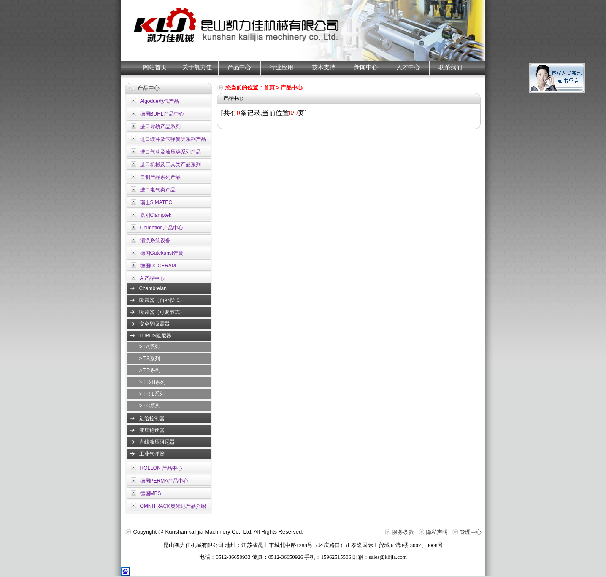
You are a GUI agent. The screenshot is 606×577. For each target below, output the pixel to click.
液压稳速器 (152, 430)
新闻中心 (366, 67)
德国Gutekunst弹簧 (162, 253)
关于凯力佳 (197, 67)
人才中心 (408, 67)
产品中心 (239, 67)
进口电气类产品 (158, 190)
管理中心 (471, 532)
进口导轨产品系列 (160, 126)
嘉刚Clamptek (156, 215)
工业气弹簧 (152, 454)
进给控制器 (152, 418)
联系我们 (450, 67)
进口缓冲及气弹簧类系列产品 (173, 139)
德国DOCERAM (158, 266)
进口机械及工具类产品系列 (170, 164)
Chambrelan (153, 288)
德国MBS (150, 493)
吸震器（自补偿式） (162, 300)
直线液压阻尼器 (157, 442)
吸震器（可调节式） (162, 312)
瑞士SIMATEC (156, 202)
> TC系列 (149, 406)
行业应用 (281, 67)
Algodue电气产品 (159, 101)
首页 (269, 87)
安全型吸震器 (154, 324)
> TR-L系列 (152, 394)
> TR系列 (149, 370)
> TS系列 (149, 358)
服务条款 (403, 532)
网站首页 (155, 67)
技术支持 (323, 67)
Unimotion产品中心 (161, 228)
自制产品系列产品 (160, 177)
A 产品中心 (152, 278)
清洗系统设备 (155, 240)
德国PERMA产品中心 (164, 481)
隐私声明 (437, 532)
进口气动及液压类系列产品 (170, 152)
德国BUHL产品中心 (162, 114)
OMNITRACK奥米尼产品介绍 (173, 506)
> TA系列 (149, 347)
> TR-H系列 (152, 382)
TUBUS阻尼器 (155, 336)
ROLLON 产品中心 (161, 468)
